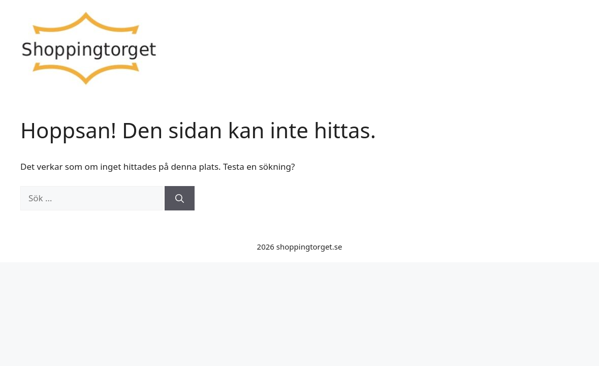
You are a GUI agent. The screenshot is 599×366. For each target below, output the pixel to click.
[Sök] (180, 198)
